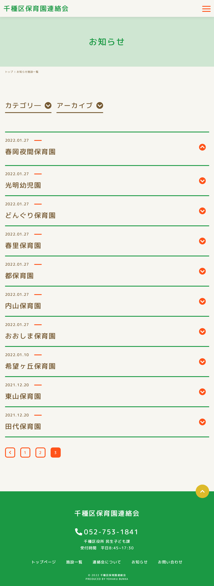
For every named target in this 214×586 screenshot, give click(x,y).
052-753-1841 (111, 531)
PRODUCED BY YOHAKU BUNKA (107, 579)
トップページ (43, 562)
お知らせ (22, 72)
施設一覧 (74, 562)
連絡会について (107, 562)
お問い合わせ (170, 562)
